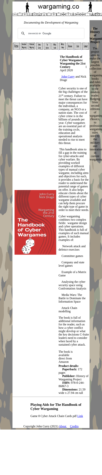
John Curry (68, 76)
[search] (50, 33)
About (63, 426)
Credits (74, 426)
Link (80, 416)
